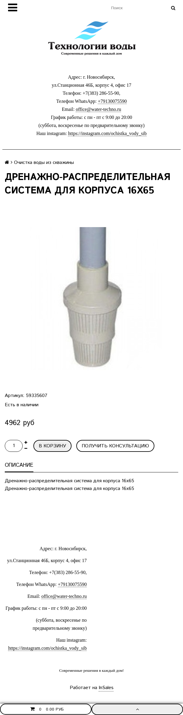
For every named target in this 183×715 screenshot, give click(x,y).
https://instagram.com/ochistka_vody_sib (107, 133)
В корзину (52, 446)
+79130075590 (112, 101)
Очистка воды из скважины (44, 162)
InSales (106, 687)
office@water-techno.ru (98, 109)
